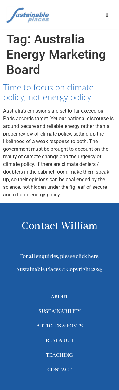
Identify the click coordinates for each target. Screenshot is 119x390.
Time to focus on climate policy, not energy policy (48, 92)
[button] (107, 14)
